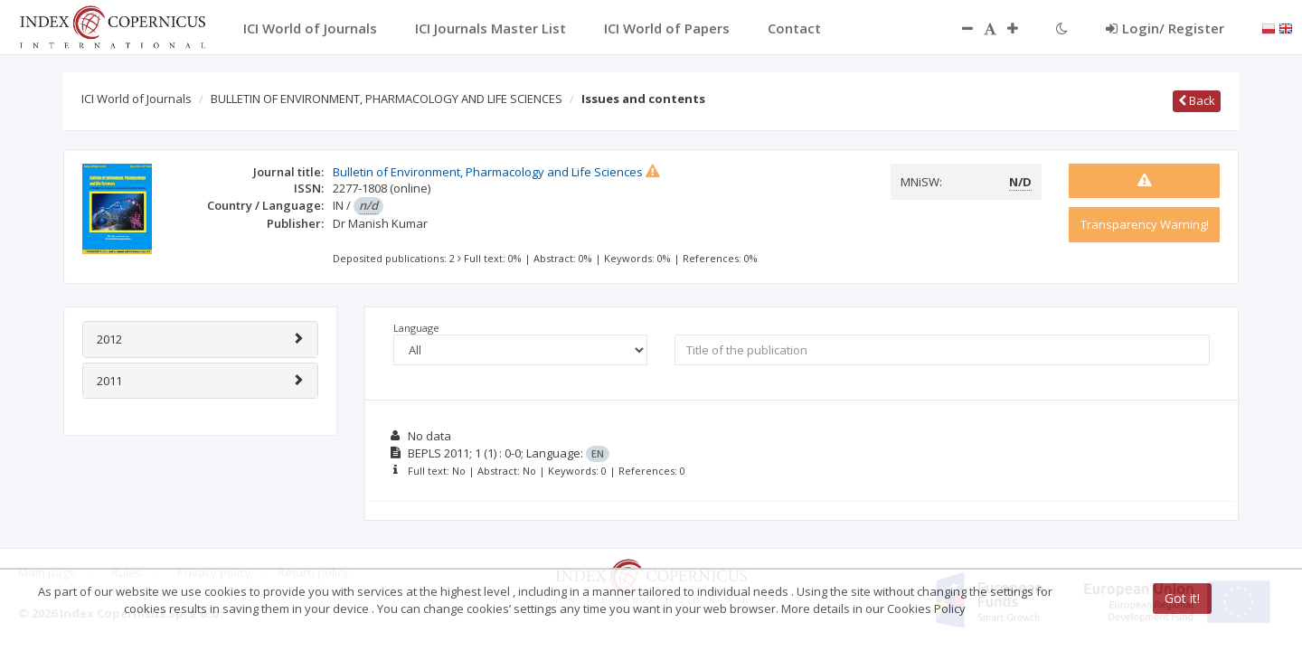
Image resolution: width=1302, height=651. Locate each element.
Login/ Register (1165, 28)
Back (1196, 100)
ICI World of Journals (136, 98)
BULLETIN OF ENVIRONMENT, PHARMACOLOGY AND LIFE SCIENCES (386, 98)
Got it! (1182, 598)
